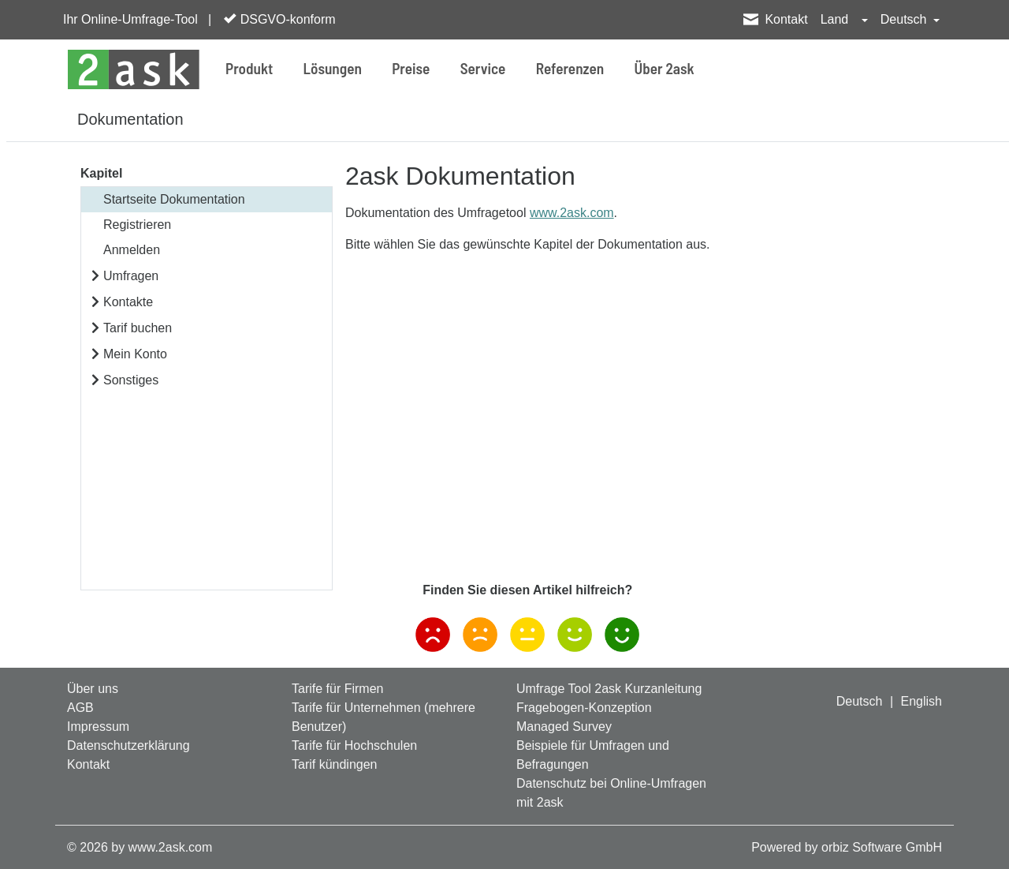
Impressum (98, 726)
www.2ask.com (572, 212)
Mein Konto (135, 354)
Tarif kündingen (335, 764)
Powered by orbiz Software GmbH (846, 847)
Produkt (249, 68)
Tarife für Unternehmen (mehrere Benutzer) (383, 717)
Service (483, 68)
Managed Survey (564, 726)
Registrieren (137, 224)
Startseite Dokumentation (174, 199)
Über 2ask (664, 68)
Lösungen (332, 68)
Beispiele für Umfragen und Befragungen (592, 755)
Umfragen (130, 276)
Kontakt (786, 19)
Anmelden (131, 250)
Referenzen (570, 68)
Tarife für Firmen (337, 688)
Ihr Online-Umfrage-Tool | (137, 19)
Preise (411, 68)
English (921, 701)
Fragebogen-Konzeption (584, 707)
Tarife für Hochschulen (354, 745)
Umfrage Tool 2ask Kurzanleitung (609, 688)
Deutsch (859, 701)
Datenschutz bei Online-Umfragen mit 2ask (611, 793)
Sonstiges (130, 380)
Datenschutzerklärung (128, 745)
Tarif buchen (137, 328)
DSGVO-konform (279, 19)
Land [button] (836, 19)
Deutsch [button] (905, 19)
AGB (80, 707)
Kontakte (128, 302)
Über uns (92, 688)
